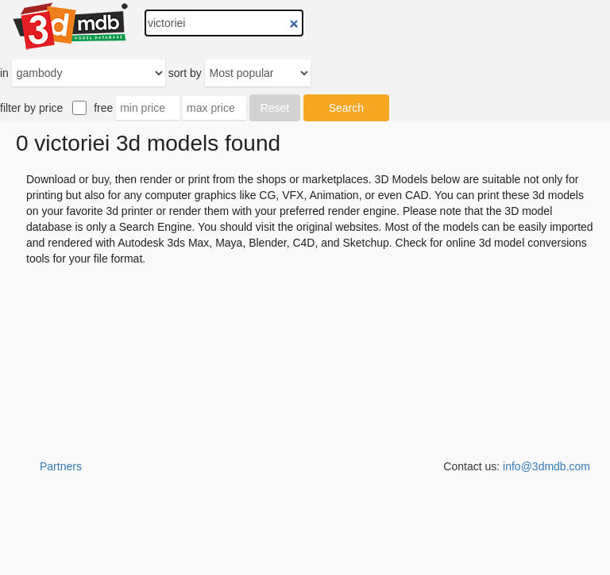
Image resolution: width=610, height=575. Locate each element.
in (4, 73)
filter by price (31, 108)
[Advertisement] (305, 535)
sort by (185, 73)
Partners (61, 466)
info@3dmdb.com (546, 466)
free (103, 108)
